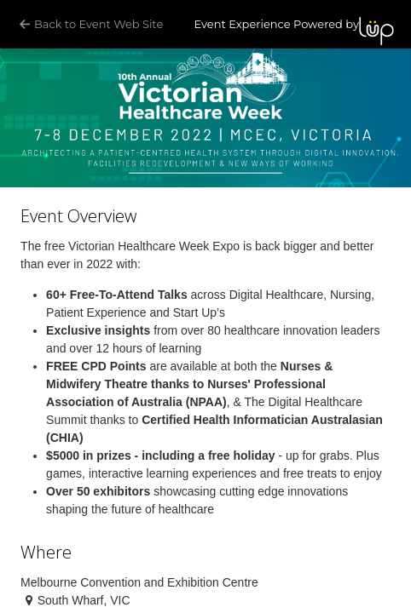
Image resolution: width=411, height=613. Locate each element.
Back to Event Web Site (92, 24)
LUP (376, 31)
